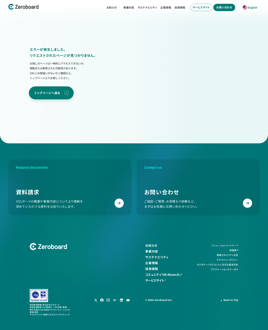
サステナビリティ (147, 7)
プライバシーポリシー (227, 259)
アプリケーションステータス (224, 269)
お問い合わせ (224, 7)
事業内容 (128, 7)
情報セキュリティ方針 (227, 255)
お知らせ (111, 7)
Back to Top (231, 300)
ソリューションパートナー (223, 245)
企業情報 (165, 7)
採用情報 (180, 7)
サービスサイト (201, 7)
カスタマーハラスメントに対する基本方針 (217, 264)
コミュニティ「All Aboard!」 (163, 275)
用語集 (232, 250)
